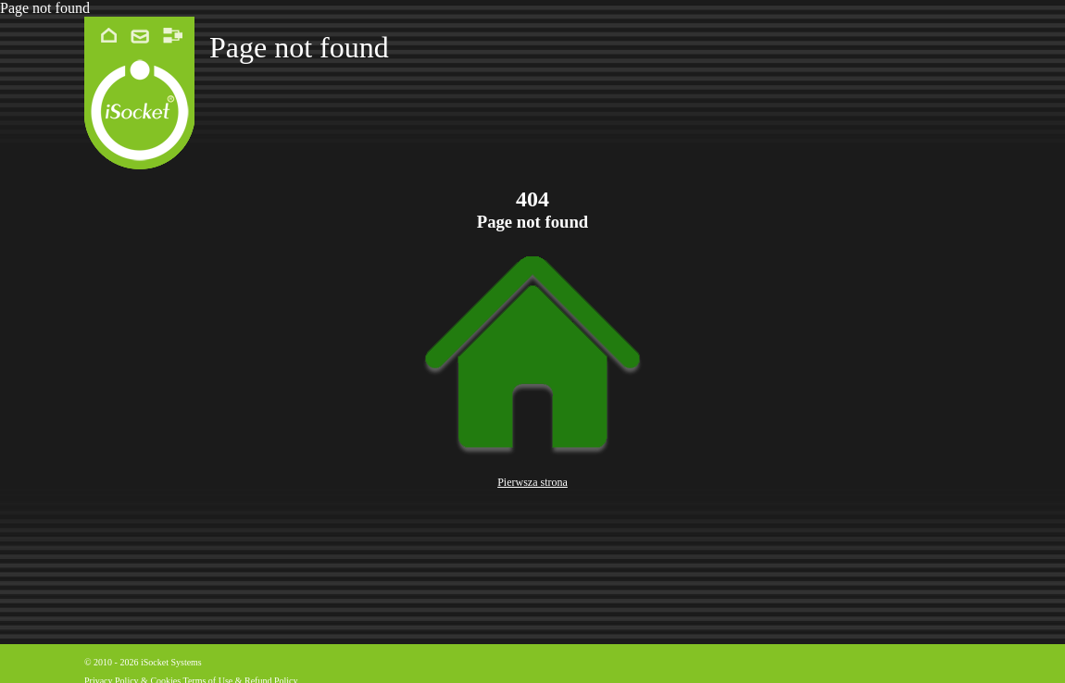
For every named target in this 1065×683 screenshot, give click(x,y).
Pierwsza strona (532, 482)
